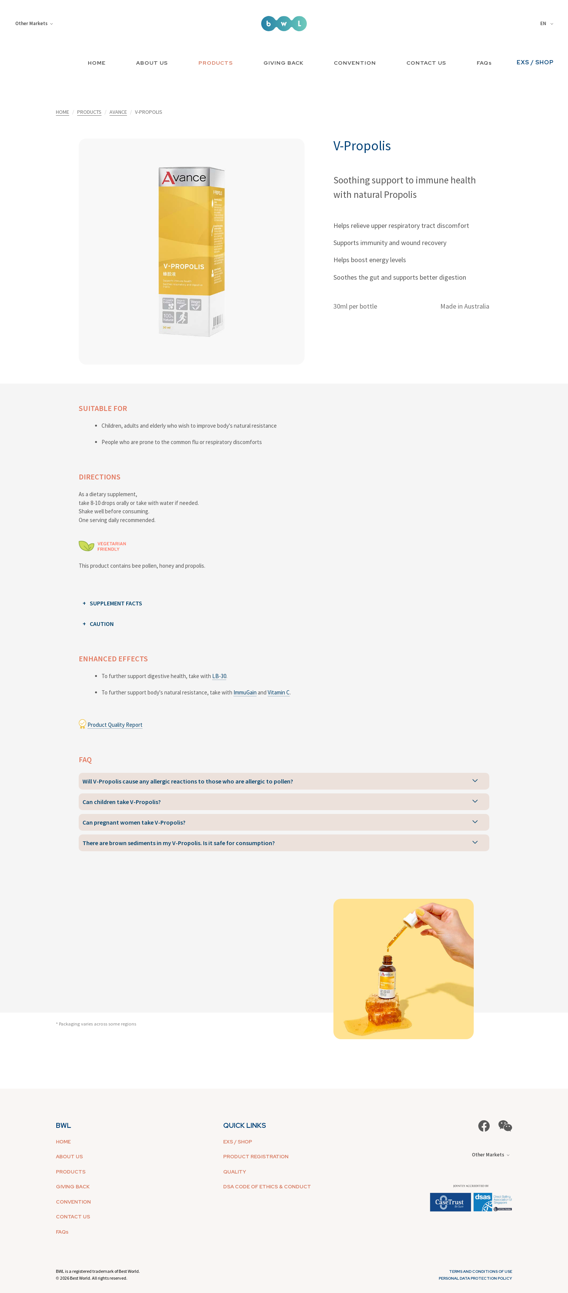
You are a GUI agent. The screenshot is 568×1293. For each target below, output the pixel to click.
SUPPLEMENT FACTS (116, 603)
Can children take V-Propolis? (122, 802)
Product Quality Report (115, 724)
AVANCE (118, 111)
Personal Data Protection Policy (475, 1278)
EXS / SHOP (535, 62)
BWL (63, 1125)
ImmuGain (245, 692)
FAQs (484, 62)
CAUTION (102, 623)
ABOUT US (152, 62)
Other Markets (34, 23)
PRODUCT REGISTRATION (256, 1156)
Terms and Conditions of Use (480, 1271)
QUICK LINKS (244, 1125)
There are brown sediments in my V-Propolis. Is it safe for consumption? (179, 843)
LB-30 (219, 676)
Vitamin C (279, 692)
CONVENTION (355, 62)
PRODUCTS (215, 62)
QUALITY (234, 1172)
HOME (97, 62)
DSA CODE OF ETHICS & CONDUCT (267, 1186)
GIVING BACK (283, 62)
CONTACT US (426, 62)
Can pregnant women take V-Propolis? (134, 822)
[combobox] (548, 23)
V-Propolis (362, 145)
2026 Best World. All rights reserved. (93, 1278)
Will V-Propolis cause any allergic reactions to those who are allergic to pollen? (188, 781)
